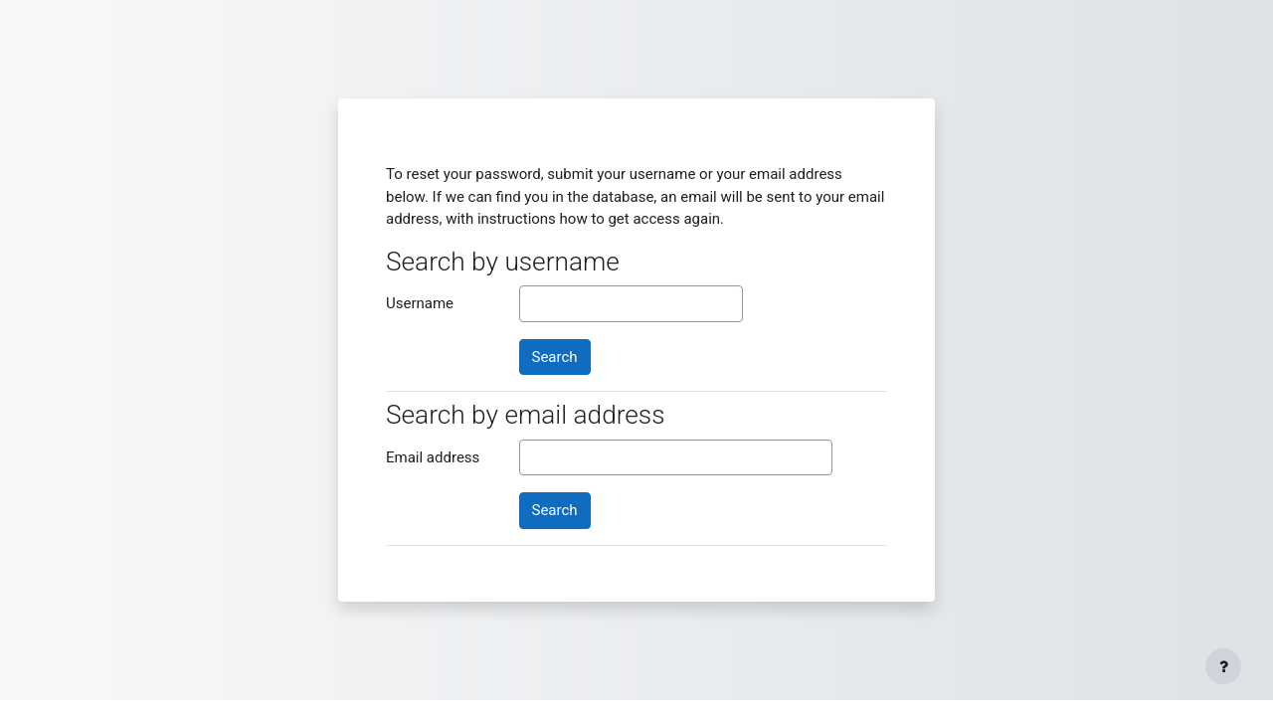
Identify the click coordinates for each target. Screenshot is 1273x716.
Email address (432, 457)
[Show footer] (1223, 666)
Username (420, 303)
